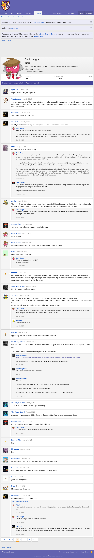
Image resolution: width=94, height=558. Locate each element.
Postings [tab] (29, 83)
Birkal (13, 252)
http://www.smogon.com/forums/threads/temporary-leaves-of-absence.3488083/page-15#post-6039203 (48, 357)
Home (5, 13)
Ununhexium (20, 183)
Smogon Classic (8, 552)
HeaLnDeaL (16, 458)
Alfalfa (18, 505)
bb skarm (15, 449)
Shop (46, 13)
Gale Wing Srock (17, 286)
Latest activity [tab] (19, 83)
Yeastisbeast (16, 99)
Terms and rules (64, 552)
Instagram (14, 28)
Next (34, 540)
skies (13, 146)
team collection (38, 22)
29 (29, 540)
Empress (14, 467)
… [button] (26, 540)
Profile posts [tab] (6, 83)
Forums (28, 13)
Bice (13, 486)
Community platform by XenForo (47, 556)
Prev (5, 540)
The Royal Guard (18, 403)
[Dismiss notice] (91, 22)
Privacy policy (74, 552)
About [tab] (36, 83)
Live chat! (70, 13)
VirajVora (14, 295)
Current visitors (6, 17)
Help (82, 552)
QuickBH (14, 90)
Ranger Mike (16, 440)
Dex (11, 13)
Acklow (14, 201)
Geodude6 (15, 113)
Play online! (57, 13)
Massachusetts (72, 66)
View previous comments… (20, 501)
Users (38, 13)
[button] (32, 13)
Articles (19, 13)
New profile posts (18, 17)
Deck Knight (20, 128)
